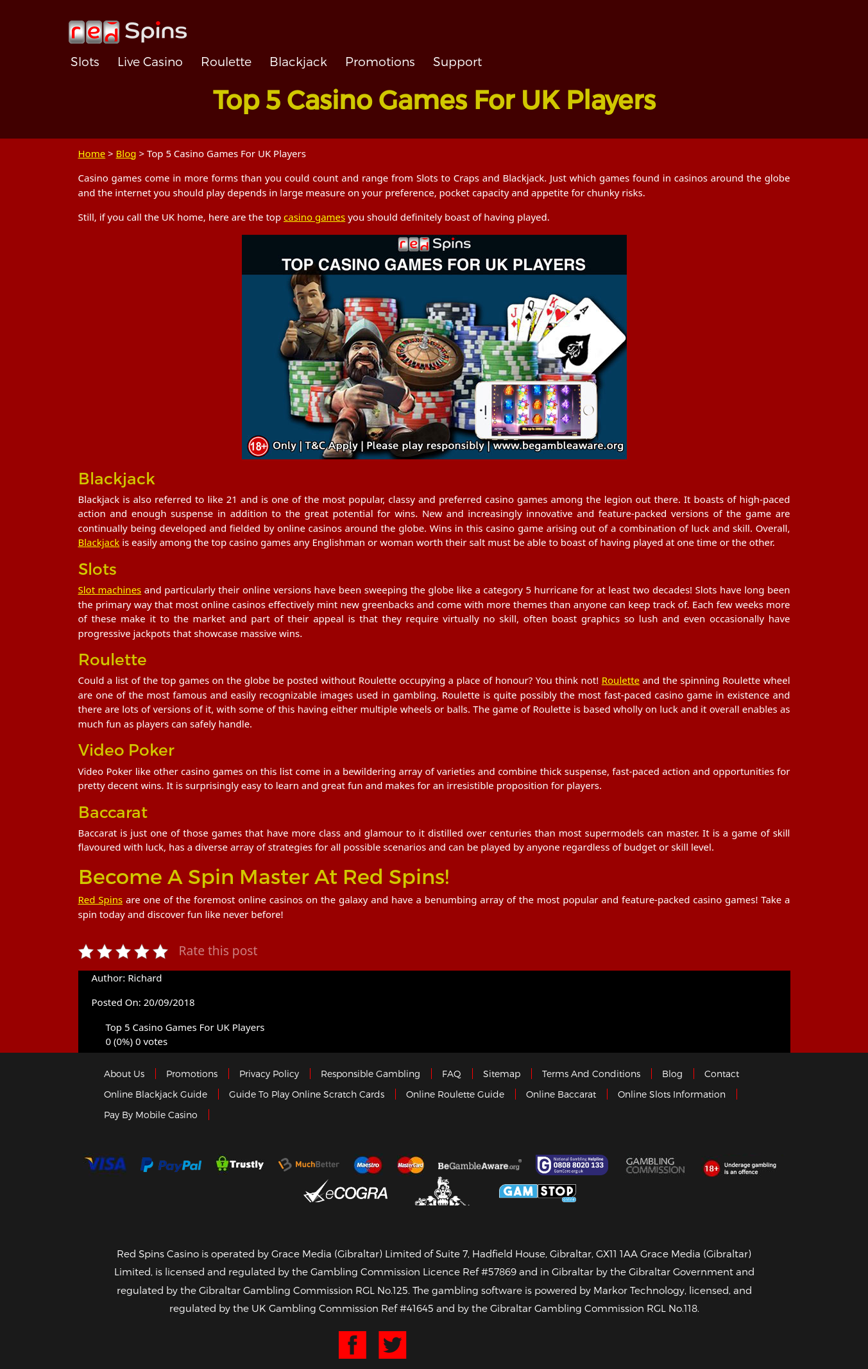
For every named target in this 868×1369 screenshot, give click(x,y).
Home (92, 153)
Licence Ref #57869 (469, 1271)
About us (124, 1073)
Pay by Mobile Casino (151, 1114)
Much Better (308, 1164)
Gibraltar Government (444, 1191)
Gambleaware (480, 1165)
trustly (240, 1165)
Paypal (170, 1164)
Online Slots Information (672, 1094)
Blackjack (298, 61)
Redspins (128, 27)
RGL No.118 (672, 1308)
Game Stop (537, 1191)
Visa (104, 1165)
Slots (85, 61)
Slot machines (110, 589)
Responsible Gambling (370, 1073)
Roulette (226, 61)
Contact (721, 1073)
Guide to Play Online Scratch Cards (306, 1094)
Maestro (368, 1165)
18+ (743, 1165)
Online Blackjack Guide (155, 1094)
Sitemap (501, 1073)
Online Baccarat (561, 1094)
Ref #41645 (407, 1308)
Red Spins (100, 899)
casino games (314, 216)
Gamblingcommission (656, 1165)
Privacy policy (269, 1073)
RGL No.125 (381, 1290)
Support (457, 61)
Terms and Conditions (591, 1073)
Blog (126, 153)
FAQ (451, 1073)
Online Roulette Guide (455, 1094)
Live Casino (150, 61)
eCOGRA (345, 1190)
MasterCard (410, 1165)
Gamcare (573, 1165)
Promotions (380, 61)
